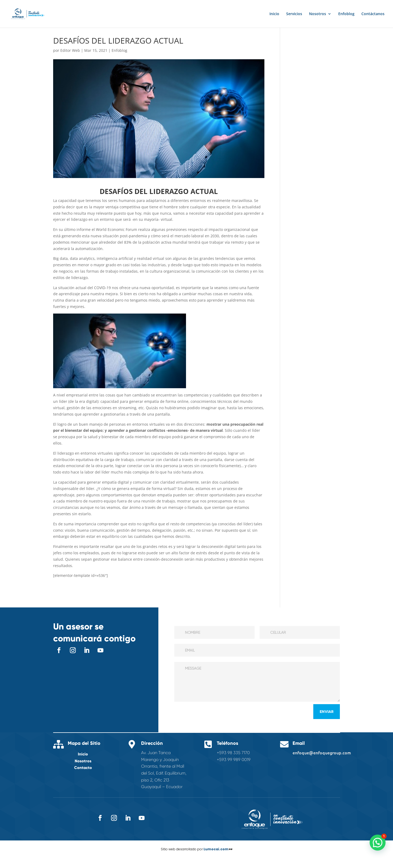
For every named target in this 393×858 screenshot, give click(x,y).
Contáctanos (372, 14)
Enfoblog (346, 14)
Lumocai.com (216, 849)
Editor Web (70, 50)
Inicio (274, 14)
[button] (378, 843)
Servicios (294, 14)
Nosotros (317, 14)
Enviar (326, 711)
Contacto (83, 767)
